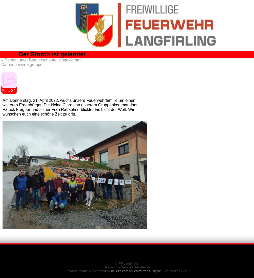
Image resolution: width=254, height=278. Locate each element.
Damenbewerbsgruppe (23, 64)
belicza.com (120, 271)
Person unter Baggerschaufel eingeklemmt (41, 60)
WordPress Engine (147, 271)
